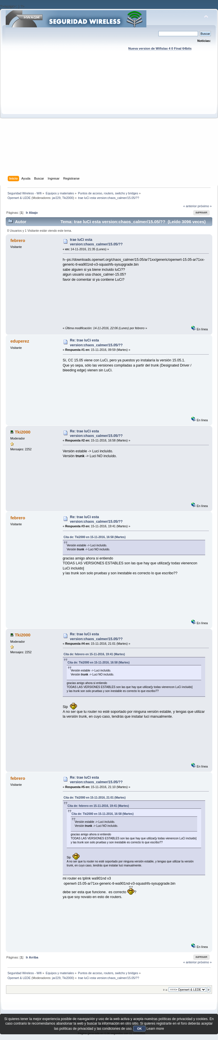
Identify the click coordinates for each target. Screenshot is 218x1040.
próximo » (205, 206)
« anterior (190, 206)
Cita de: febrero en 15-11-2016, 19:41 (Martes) (94, 654)
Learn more (155, 1029)
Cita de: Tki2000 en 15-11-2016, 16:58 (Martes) (95, 537)
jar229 (56, 198)
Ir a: (165, 989)
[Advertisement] (57, 119)
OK (139, 1028)
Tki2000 (67, 198)
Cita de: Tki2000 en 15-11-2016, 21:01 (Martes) (95, 797)
